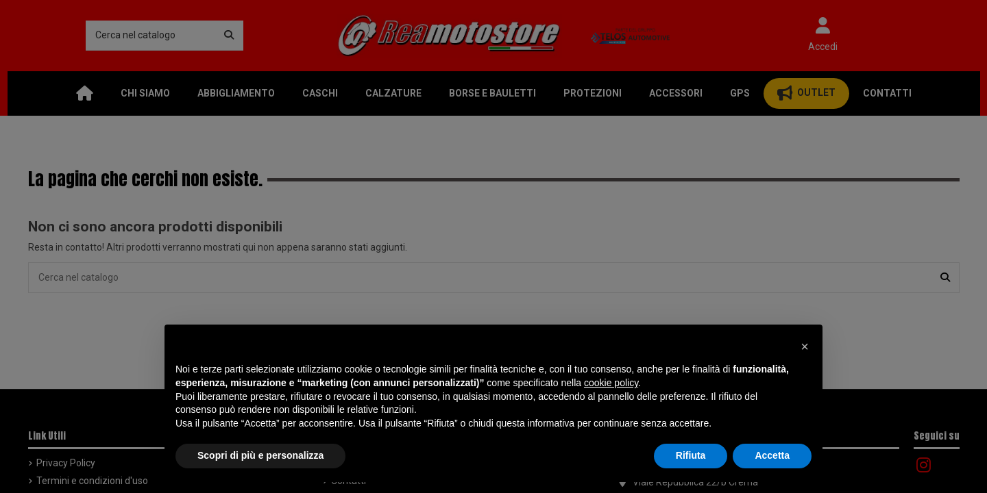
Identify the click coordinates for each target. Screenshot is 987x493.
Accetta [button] (772, 455)
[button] (805, 346)
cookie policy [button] (611, 382)
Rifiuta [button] (691, 455)
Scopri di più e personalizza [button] (260, 455)
